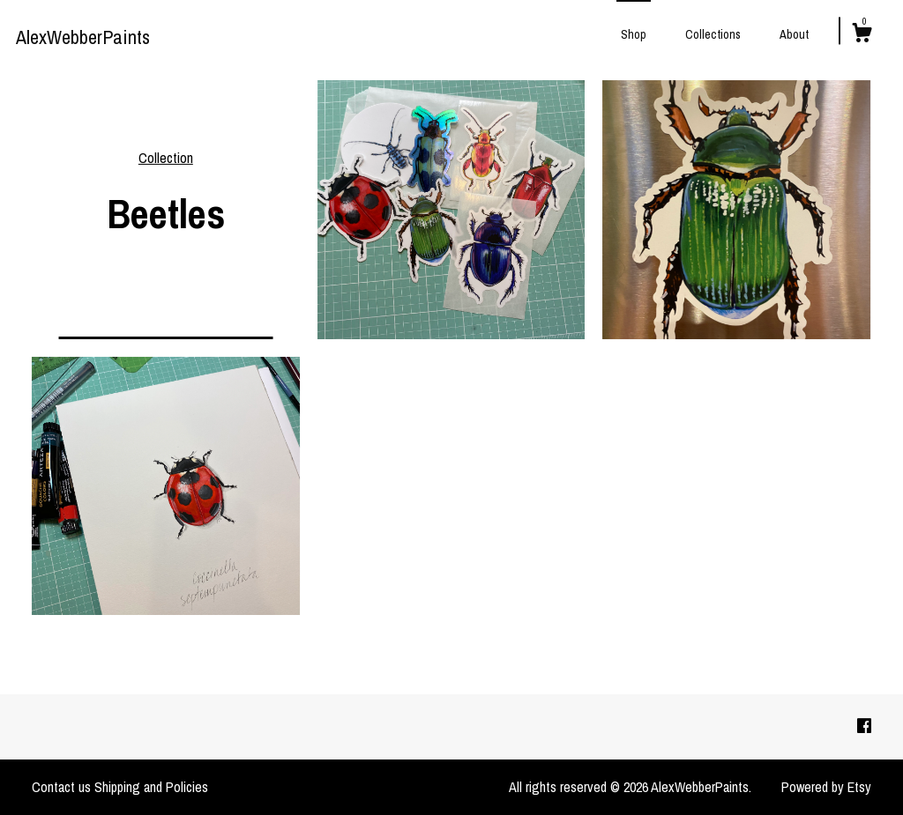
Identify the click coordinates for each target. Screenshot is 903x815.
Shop (633, 34)
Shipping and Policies (151, 786)
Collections (713, 34)
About (794, 34)
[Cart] (861, 35)
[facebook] (864, 726)
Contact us (61, 786)
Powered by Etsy (826, 786)
